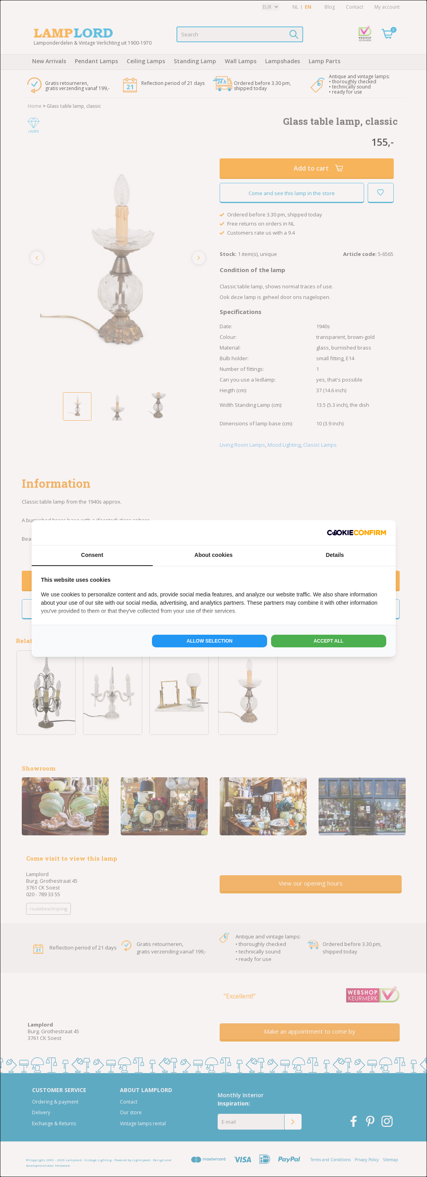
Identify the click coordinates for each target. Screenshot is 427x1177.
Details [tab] (335, 555)
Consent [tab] (92, 555)
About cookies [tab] (213, 555)
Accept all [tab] (328, 641)
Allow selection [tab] (210, 641)
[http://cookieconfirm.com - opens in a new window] (356, 533)
